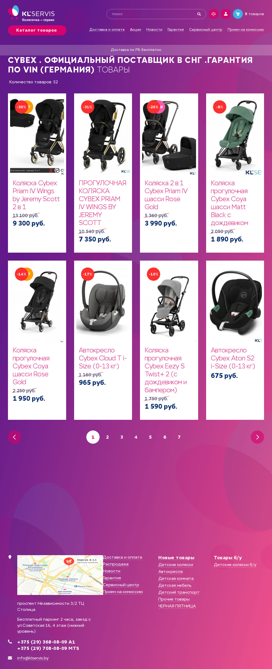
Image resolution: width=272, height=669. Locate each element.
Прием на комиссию (246, 30)
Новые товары (176, 557)
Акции (135, 30)
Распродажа (116, 564)
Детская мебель (175, 585)
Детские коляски (175, 564)
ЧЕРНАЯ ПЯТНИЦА (177, 606)
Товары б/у (228, 557)
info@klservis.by (33, 658)
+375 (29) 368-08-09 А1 (46, 642)
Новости (154, 30)
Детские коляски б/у (235, 564)
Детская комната (176, 578)
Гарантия (176, 30)
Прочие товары (174, 599)
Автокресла (170, 571)
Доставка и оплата (107, 30)
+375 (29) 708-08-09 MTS (48, 648)
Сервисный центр (205, 30)
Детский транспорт (178, 592)
